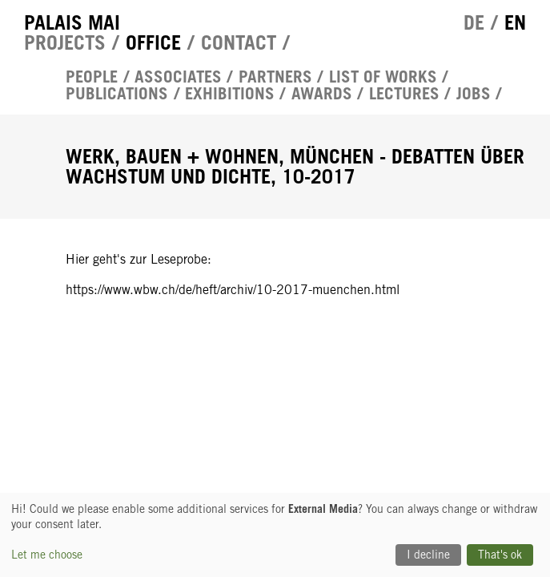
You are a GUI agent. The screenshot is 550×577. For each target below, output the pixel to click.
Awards (321, 94)
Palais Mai (72, 23)
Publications (117, 94)
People (92, 77)
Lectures (404, 94)
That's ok (500, 554)
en (515, 23)
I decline (428, 554)
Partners (275, 77)
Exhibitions (230, 94)
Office (153, 43)
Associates (178, 77)
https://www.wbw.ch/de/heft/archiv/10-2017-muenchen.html (232, 289)
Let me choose (46, 554)
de (474, 23)
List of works (383, 77)
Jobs (473, 94)
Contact (238, 43)
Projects (65, 43)
